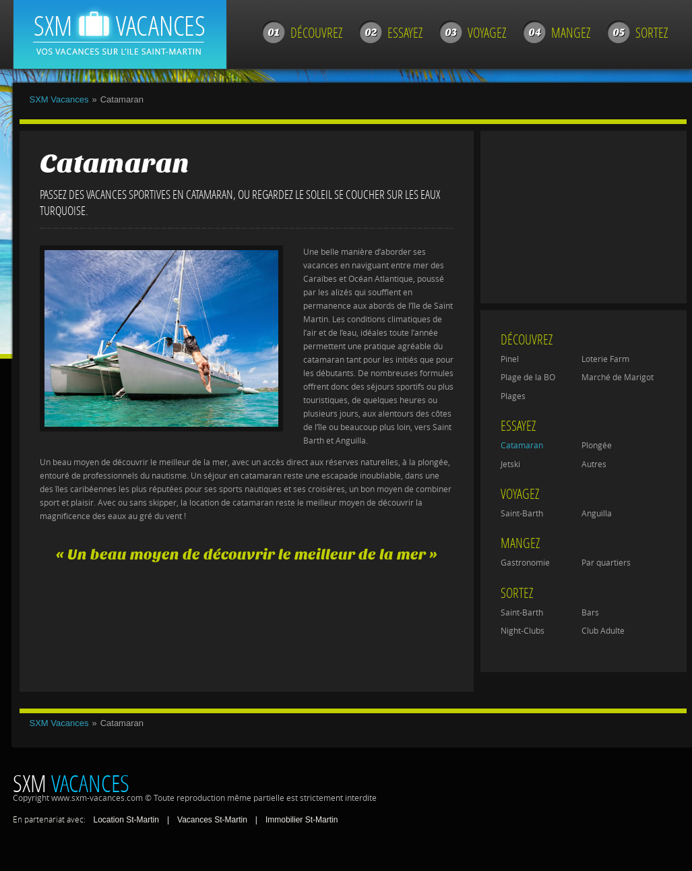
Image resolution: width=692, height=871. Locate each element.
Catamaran (522, 445)
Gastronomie (525, 563)
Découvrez (316, 32)
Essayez (404, 32)
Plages (513, 396)
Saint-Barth (522, 513)
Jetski (510, 464)
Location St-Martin (126, 819)
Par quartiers (606, 563)
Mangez (570, 32)
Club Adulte (603, 631)
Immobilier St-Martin (301, 819)
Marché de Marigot (617, 377)
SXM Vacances (59, 99)
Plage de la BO (528, 377)
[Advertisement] (244, 629)
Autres (593, 464)
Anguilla (596, 513)
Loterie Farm (605, 359)
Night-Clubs (522, 631)
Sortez (651, 32)
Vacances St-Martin (212, 819)
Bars (590, 613)
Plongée (596, 445)
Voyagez (487, 32)
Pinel (510, 359)
